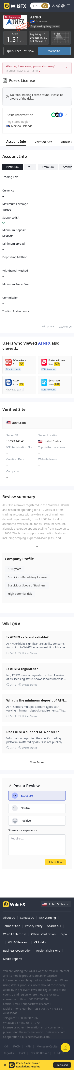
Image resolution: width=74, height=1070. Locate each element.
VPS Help (40, 942)
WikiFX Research (18, 942)
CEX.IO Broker (40, 1053)
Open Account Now (20, 51)
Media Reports (12, 959)
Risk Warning (47, 917)
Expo (63, 934)
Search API (54, 926)
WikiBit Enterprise (14, 934)
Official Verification (43, 934)
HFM (29, 1046)
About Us (9, 917)
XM (6, 1046)
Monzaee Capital (47, 1046)
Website (54, 51)
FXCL (22, 1053)
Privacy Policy (33, 926)
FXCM (17, 1046)
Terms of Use (11, 926)
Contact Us (27, 917)
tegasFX (9, 1053)
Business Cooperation (17, 950)
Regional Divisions (48, 950)
